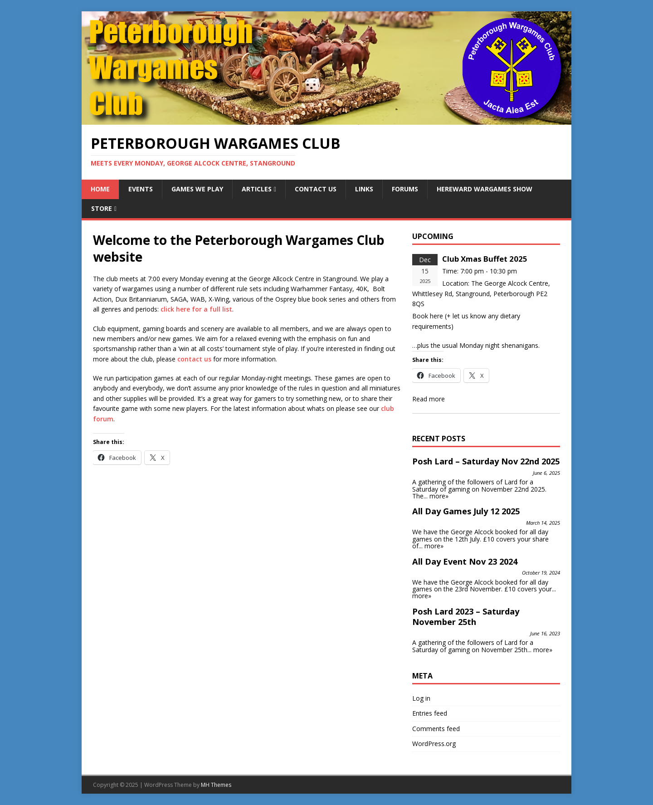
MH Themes (216, 785)
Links (364, 189)
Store (101, 208)
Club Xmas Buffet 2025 (484, 259)
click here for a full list (196, 309)
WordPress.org (434, 743)
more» (438, 496)
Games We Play (197, 189)
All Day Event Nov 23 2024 (464, 561)
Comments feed (436, 728)
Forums (405, 189)
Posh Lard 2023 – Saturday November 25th (465, 617)
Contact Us (315, 189)
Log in (421, 698)
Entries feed (429, 713)
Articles (257, 189)
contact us (194, 359)
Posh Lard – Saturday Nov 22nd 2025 (486, 461)
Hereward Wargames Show (484, 189)
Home (100, 189)
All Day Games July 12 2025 (466, 511)
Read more (428, 399)
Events (140, 189)
